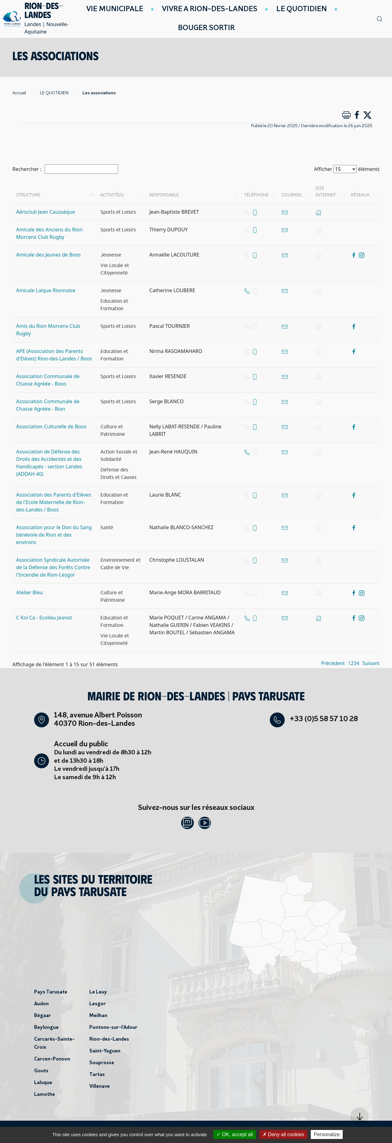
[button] (359, 1116)
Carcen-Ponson (52, 1061)
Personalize (327, 1134)
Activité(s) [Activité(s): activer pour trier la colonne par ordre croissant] (112, 195)
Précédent (333, 663)
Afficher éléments (347, 169)
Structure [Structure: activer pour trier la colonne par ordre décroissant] (28, 195)
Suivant (371, 663)
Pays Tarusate (50, 994)
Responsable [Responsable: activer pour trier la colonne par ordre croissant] (164, 195)
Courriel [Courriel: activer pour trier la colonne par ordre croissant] (292, 195)
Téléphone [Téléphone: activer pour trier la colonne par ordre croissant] (256, 195)
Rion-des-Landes (109, 1041)
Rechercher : (65, 169)
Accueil (19, 93)
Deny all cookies (283, 1134)
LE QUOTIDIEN (54, 93)
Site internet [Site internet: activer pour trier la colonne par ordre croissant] (325, 191)
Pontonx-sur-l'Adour (113, 1030)
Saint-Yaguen (104, 1053)
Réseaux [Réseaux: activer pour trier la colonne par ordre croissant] (360, 195)
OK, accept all (234, 1134)
